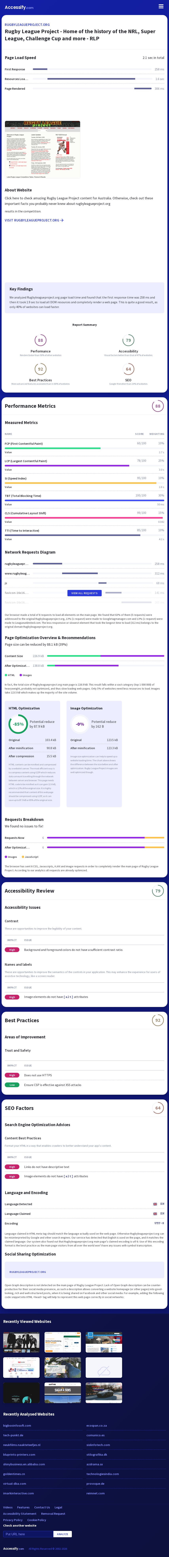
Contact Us (42, 1507)
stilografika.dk (96, 1454)
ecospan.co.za (96, 1425)
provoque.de (95, 1483)
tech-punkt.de (13, 1435)
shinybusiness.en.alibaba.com (24, 1464)
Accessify (19, 7)
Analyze (62, 1534)
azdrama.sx (94, 1464)
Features (23, 1507)
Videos (7, 1507)
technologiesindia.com (102, 1474)
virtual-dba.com (14, 1483)
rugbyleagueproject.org (27, 24)
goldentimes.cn (14, 1474)
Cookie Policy (36, 1520)
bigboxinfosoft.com (17, 1425)
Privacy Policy (13, 1520)
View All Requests (84, 593)
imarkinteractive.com (18, 1493)
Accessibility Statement (19, 1514)
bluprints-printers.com (19, 1454)
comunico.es (95, 1435)
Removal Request (53, 1514)
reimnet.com (95, 1493)
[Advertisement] (84, 108)
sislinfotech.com (98, 1445)
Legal (58, 1507)
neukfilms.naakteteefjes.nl (21, 1445)
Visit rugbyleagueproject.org (34, 220)
